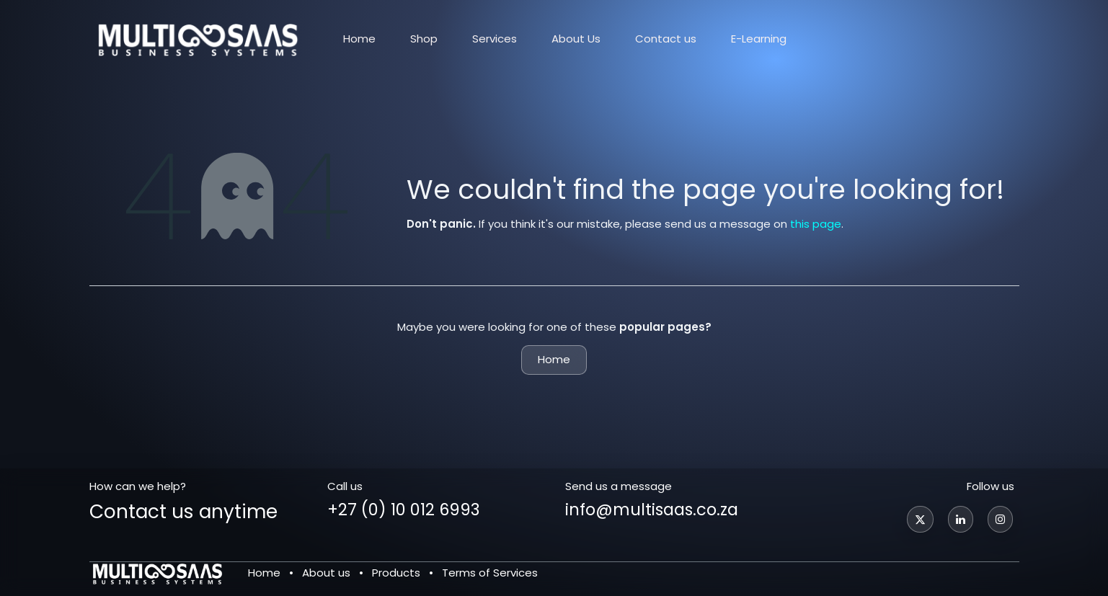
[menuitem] (359, 39)
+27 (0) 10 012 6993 (403, 509)
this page (815, 223)
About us (326, 572)
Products (396, 572)
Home (554, 359)
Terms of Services (490, 572)
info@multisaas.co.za (651, 509)
